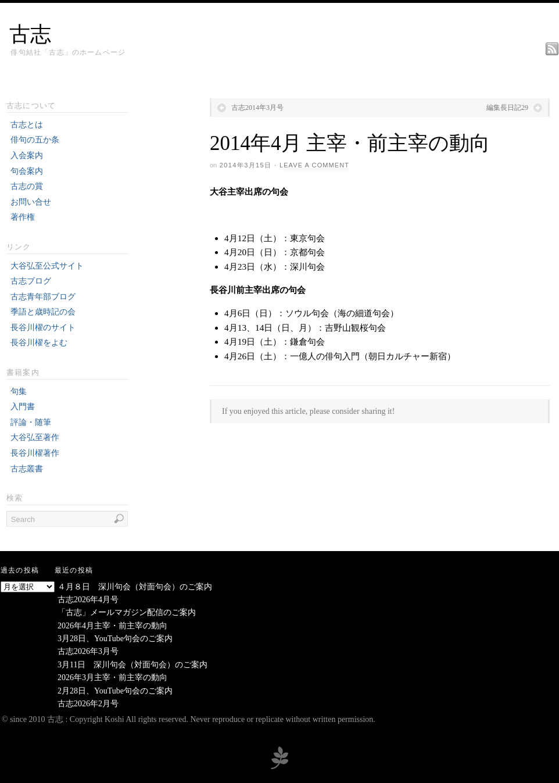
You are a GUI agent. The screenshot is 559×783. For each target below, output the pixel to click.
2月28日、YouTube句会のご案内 (115, 691)
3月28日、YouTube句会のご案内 (115, 638)
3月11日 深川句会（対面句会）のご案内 (132, 664)
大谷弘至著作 (34, 437)
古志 (30, 34)
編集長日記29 (507, 107)
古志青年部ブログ (43, 296)
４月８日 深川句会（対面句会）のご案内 (135, 586)
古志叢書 (26, 468)
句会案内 (26, 171)
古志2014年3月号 (257, 107)
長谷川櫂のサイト (43, 327)
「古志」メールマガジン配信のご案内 (127, 612)
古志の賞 (26, 186)
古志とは (26, 124)
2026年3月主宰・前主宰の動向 (112, 677)
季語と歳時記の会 (43, 312)
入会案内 (26, 155)
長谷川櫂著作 (34, 453)
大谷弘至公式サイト (47, 266)
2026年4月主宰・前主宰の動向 (112, 625)
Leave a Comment (314, 165)
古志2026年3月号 (88, 651)
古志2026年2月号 (88, 703)
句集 (18, 391)
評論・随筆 (30, 422)
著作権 (22, 217)
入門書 (22, 406)
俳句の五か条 (34, 139)
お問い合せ (30, 202)
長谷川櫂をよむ (38, 342)
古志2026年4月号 (88, 599)
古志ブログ (30, 281)
